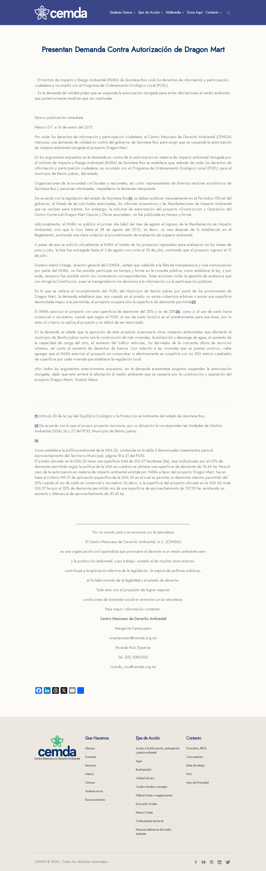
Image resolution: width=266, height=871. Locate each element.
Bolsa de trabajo (195, 765)
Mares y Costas (144, 812)
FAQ (189, 774)
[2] (193, 302)
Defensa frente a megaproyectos (154, 795)
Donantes (90, 757)
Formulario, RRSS (196, 748)
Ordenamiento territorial (149, 821)
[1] (130, 198)
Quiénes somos (94, 791)
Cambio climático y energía (151, 787)
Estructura (90, 765)
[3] (177, 312)
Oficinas (89, 783)
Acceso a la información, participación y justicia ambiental (157, 750)
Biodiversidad (143, 770)
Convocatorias (194, 757)
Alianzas (89, 748)
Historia (89, 774)
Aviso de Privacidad (197, 783)
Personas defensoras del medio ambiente (153, 832)
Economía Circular (146, 804)
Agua (139, 761)
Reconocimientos (95, 800)
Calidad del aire (145, 778)
